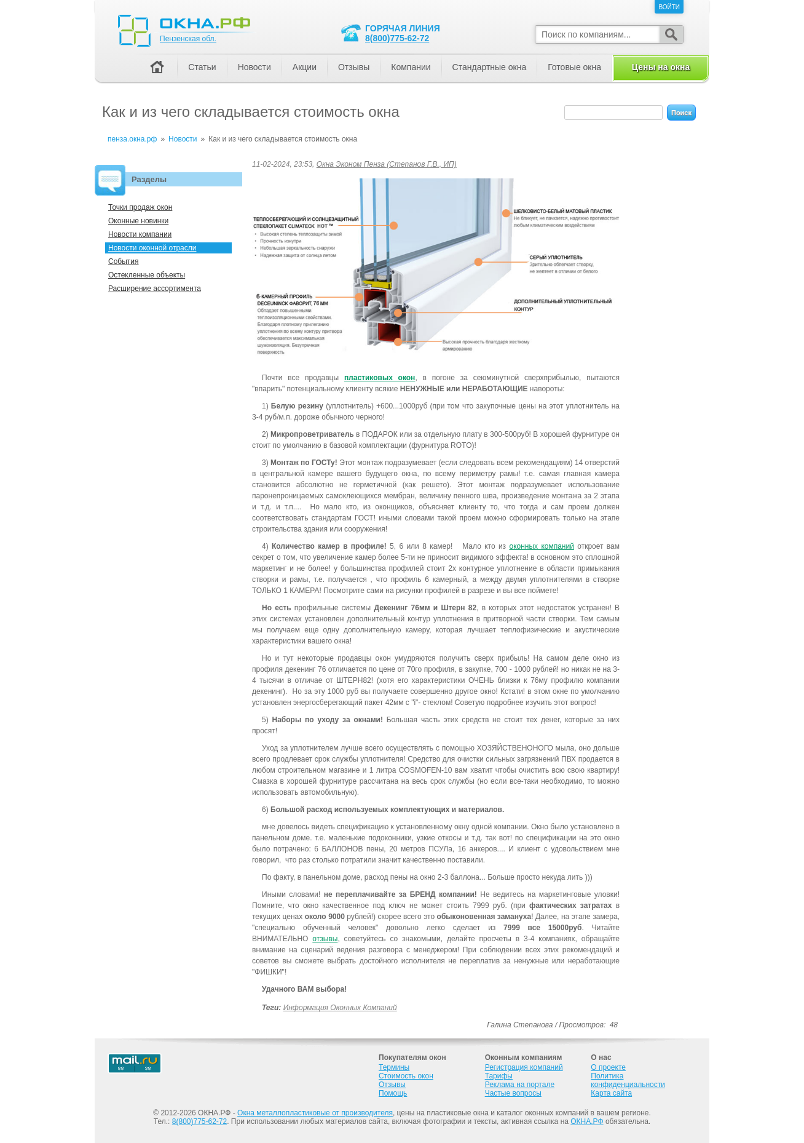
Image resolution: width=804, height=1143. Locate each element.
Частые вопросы (513, 1093)
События (123, 261)
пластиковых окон (380, 377)
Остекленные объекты (146, 275)
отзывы (324, 938)
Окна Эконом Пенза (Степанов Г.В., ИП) (387, 164)
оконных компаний (541, 546)
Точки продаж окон (140, 207)
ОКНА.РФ (586, 1121)
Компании (410, 67)
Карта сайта (611, 1093)
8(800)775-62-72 (397, 38)
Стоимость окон (406, 1076)
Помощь (393, 1093)
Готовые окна (574, 67)
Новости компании (139, 234)
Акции (305, 67)
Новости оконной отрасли (152, 248)
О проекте (608, 1067)
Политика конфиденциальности (628, 1080)
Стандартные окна (489, 67)
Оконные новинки (138, 221)
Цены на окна (661, 67)
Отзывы (353, 67)
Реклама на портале (519, 1084)
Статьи (202, 67)
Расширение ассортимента (154, 288)
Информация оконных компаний (340, 1007)
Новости (254, 67)
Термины (394, 1067)
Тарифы (499, 1076)
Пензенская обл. (188, 38)
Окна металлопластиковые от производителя (315, 1113)
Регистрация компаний (524, 1067)
